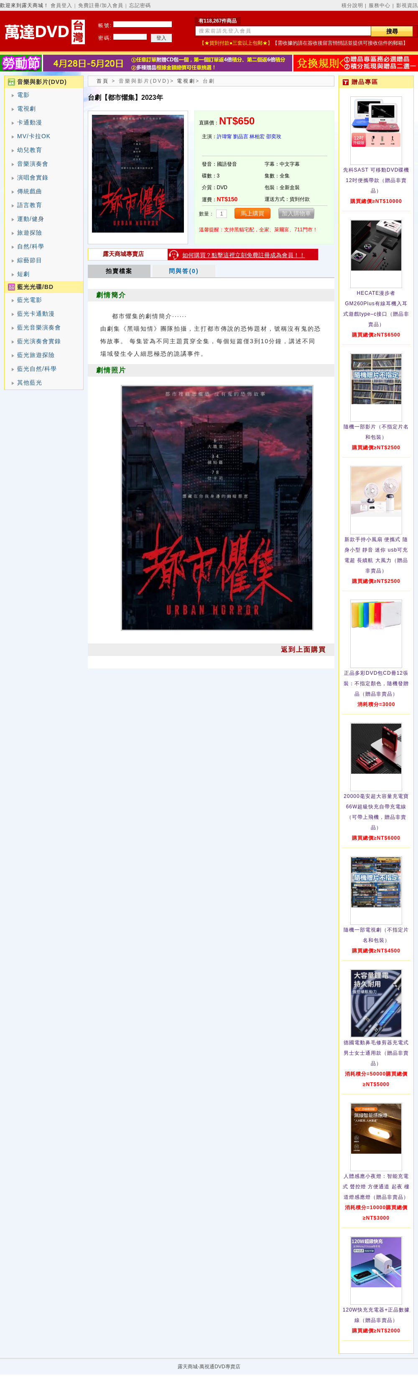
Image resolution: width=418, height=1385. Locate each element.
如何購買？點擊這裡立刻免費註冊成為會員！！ (243, 255)
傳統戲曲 (29, 191)
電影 (23, 94)
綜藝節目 (29, 260)
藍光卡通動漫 (36, 313)
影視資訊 (407, 5)
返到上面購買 (303, 649)
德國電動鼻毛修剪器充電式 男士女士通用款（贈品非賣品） (376, 1053)
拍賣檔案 (119, 271)
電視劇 (26, 108)
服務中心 (379, 5)
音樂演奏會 (32, 163)
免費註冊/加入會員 (100, 5)
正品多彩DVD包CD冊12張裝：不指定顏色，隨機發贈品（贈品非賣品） (376, 683)
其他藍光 (29, 382)
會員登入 (61, 5)
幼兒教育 (29, 150)
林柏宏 (257, 136)
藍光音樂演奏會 (39, 327)
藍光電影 (29, 299)
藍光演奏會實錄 (39, 341)
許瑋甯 (224, 136)
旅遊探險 (29, 232)
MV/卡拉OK (34, 136)
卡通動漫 (29, 122)
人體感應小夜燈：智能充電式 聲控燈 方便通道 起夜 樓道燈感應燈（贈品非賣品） (376, 1186)
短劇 (23, 274)
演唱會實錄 (32, 177)
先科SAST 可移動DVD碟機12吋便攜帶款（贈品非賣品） (376, 180)
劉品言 (240, 136)
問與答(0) (184, 271)
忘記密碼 (140, 5)
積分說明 (352, 5)
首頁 (103, 81)
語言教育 (29, 205)
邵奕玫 (273, 136)
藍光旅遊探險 (36, 355)
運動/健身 (30, 218)
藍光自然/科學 (37, 368)
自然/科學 (30, 246)
